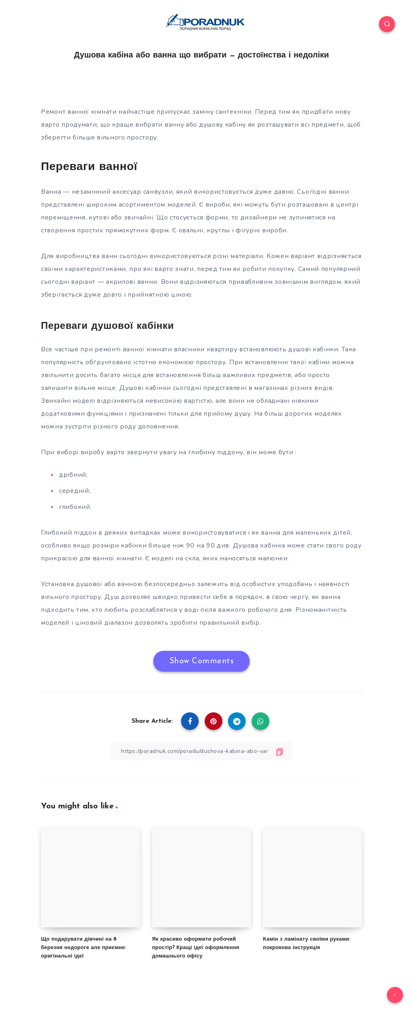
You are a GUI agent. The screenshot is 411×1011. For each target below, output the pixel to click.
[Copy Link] (201, 751)
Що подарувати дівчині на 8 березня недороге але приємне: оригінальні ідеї (83, 948)
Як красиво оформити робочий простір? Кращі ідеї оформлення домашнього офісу (196, 948)
